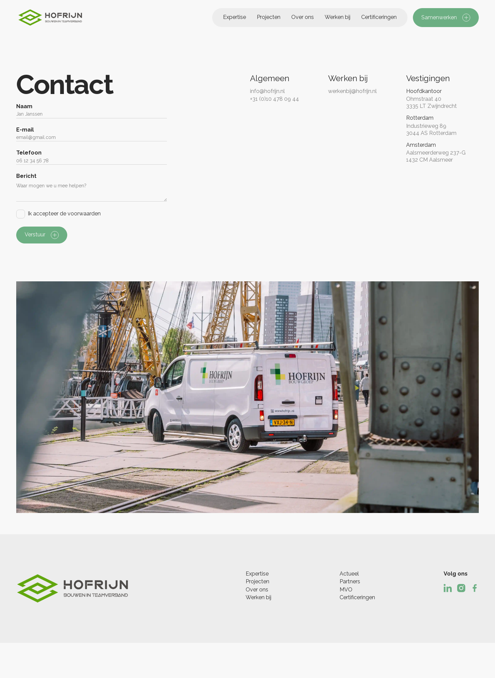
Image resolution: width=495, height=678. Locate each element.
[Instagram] (461, 588)
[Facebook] (475, 588)
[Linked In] (448, 588)
